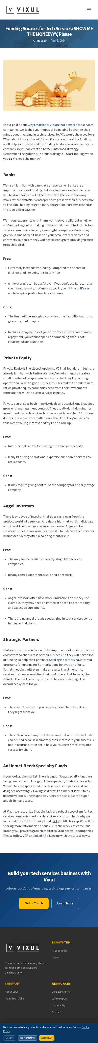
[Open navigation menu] (89, 10)
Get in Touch (34, 903)
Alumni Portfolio (14, 999)
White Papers (60, 999)
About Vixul (11, 992)
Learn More (65, 903)
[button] (49, 90)
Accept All (46, 1038)
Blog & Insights (61, 992)
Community (58, 1006)
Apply (55, 958)
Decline (10, 1038)
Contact (56, 1012)
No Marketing (27, 1038)
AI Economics (60, 951)
